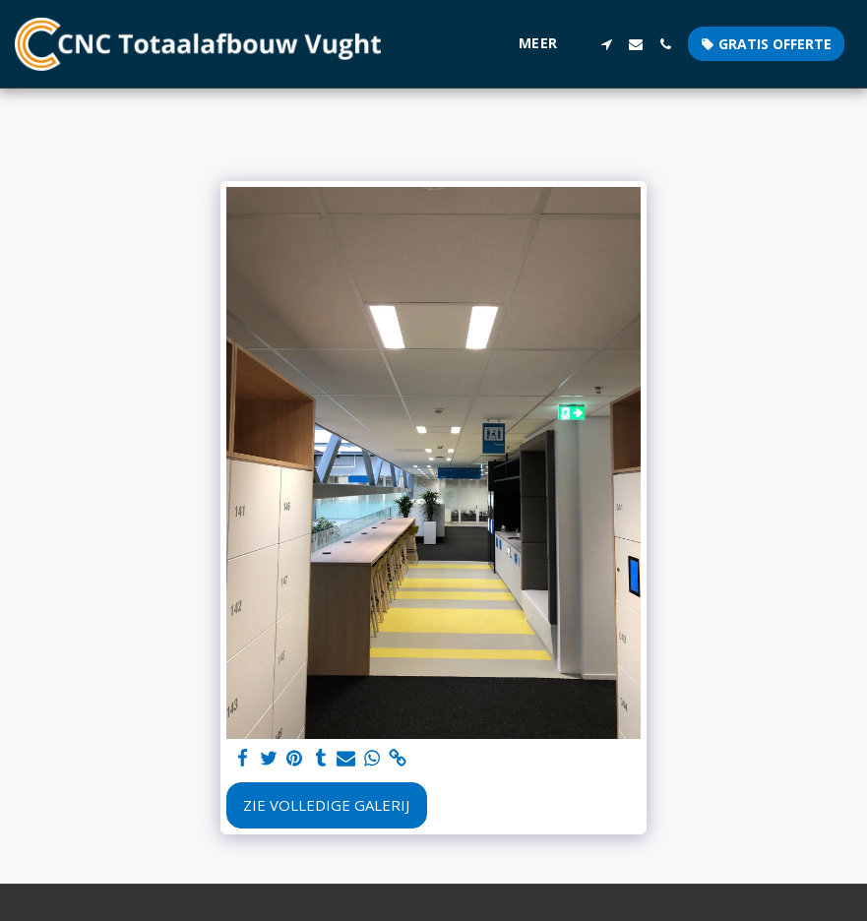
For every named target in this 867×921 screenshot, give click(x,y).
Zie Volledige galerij (326, 805)
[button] (606, 44)
